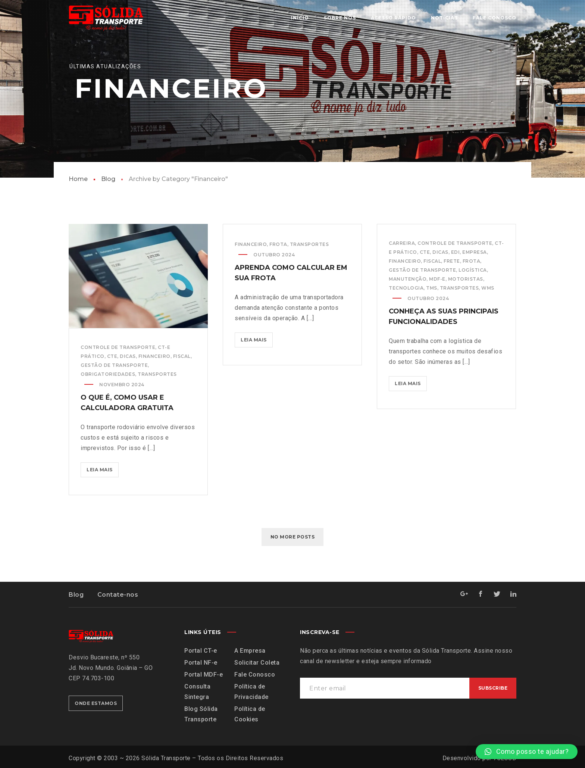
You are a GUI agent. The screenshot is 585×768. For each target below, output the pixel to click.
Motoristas (465, 279)
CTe (112, 356)
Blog (108, 178)
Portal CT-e (200, 650)
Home (78, 178)
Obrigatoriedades (108, 374)
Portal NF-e (201, 662)
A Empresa (250, 650)
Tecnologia (406, 288)
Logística (473, 270)
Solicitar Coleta (256, 662)
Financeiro (154, 356)
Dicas (128, 356)
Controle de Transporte (118, 347)
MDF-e (437, 279)
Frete (452, 261)
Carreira (402, 243)
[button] (527, 751)
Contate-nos (117, 594)
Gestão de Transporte (114, 365)
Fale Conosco (254, 674)
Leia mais (103, 467)
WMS (487, 288)
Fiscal (182, 356)
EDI (455, 252)
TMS (431, 288)
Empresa (474, 252)
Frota (278, 244)
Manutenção (407, 279)
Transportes (157, 374)
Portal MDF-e (203, 674)
